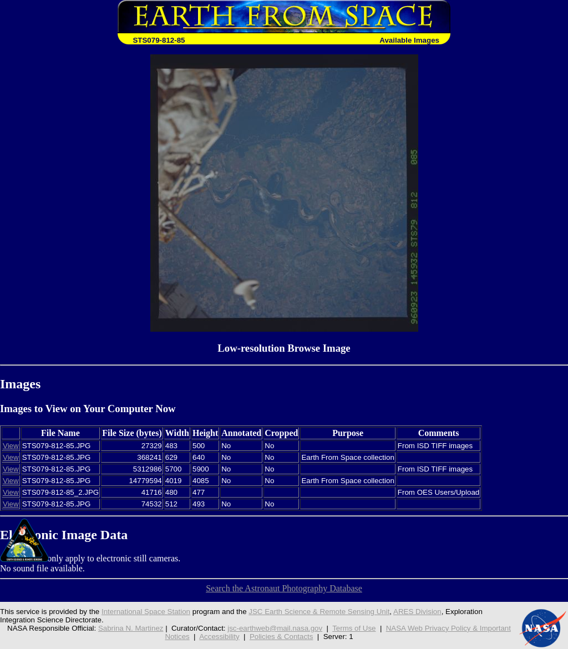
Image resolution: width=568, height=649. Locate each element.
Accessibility (219, 636)
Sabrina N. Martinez (131, 628)
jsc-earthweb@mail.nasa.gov (274, 628)
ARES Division (417, 611)
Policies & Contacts (281, 636)
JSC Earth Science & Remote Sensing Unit (318, 611)
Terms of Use (354, 628)
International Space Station (146, 611)
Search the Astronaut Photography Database (284, 588)
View (11, 446)
